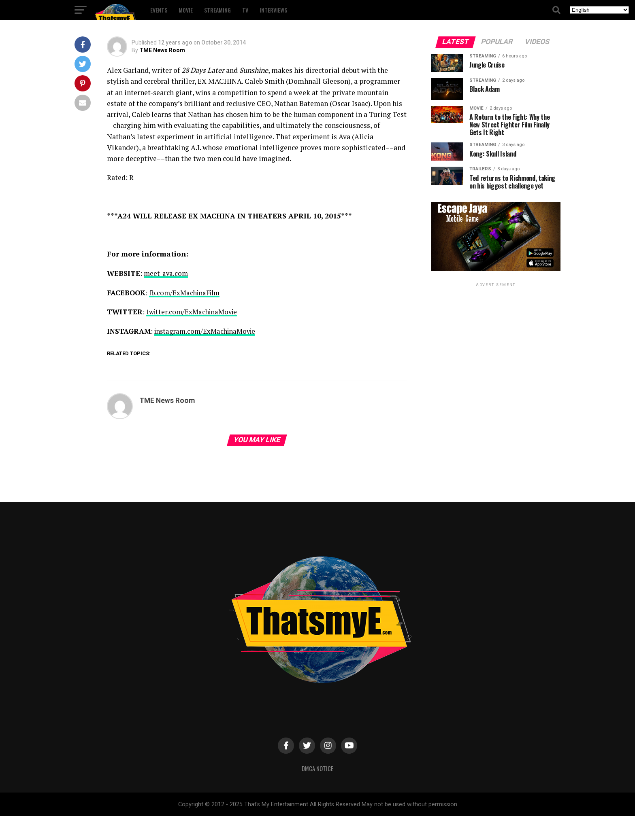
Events (158, 10)
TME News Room (162, 50)
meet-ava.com (166, 273)
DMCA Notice (317, 767)
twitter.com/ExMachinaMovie (194, 311)
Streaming (217, 10)
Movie (186, 10)
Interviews (273, 10)
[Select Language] (599, 10)
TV (245, 10)
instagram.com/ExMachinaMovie (207, 330)
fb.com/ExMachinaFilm (186, 292)
